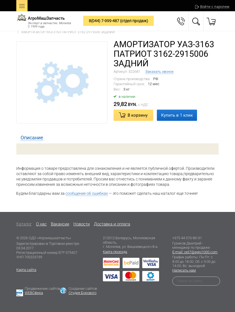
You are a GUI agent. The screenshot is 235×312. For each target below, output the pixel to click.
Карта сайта (26, 270)
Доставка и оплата (112, 224)
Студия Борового (82, 293)
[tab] (32, 137)
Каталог (24, 224)
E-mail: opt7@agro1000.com (195, 252)
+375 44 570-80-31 (187, 238)
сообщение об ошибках (86, 193)
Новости (81, 224)
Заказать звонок (159, 71)
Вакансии (60, 224)
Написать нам (184, 270)
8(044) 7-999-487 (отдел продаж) (118, 21)
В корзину (138, 115)
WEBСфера (34, 293)
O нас (41, 224)
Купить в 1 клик (177, 115)
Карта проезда (115, 252)
